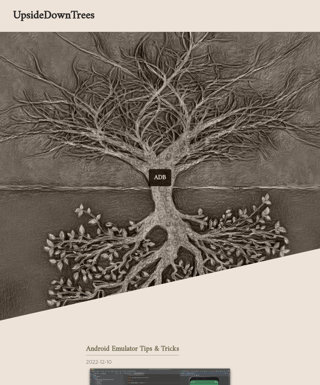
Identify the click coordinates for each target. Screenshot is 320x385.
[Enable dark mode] (199, 15)
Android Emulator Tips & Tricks (132, 349)
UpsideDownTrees (53, 16)
